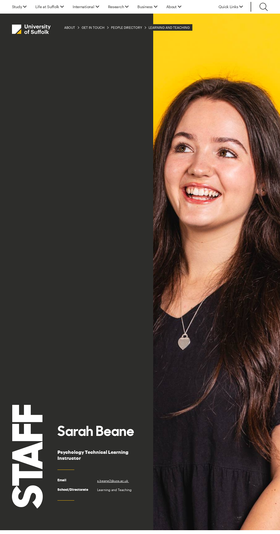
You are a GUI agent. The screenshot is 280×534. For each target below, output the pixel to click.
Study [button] (17, 7)
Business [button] (145, 7)
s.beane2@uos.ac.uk (113, 481)
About (69, 27)
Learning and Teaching (169, 27)
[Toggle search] (263, 6)
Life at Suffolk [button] (47, 7)
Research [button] (116, 7)
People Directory (126, 27)
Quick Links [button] (228, 7)
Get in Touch (93, 27)
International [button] (83, 7)
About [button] (171, 7)
